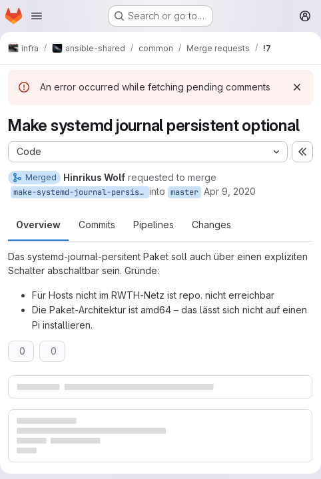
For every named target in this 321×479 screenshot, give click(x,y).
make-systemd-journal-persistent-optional (81, 192)
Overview (38, 224)
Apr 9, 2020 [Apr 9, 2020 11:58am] (230, 191)
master (184, 192)
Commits (97, 224)
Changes (211, 224)
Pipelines (153, 224)
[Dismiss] (297, 87)
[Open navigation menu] (36, 16)
